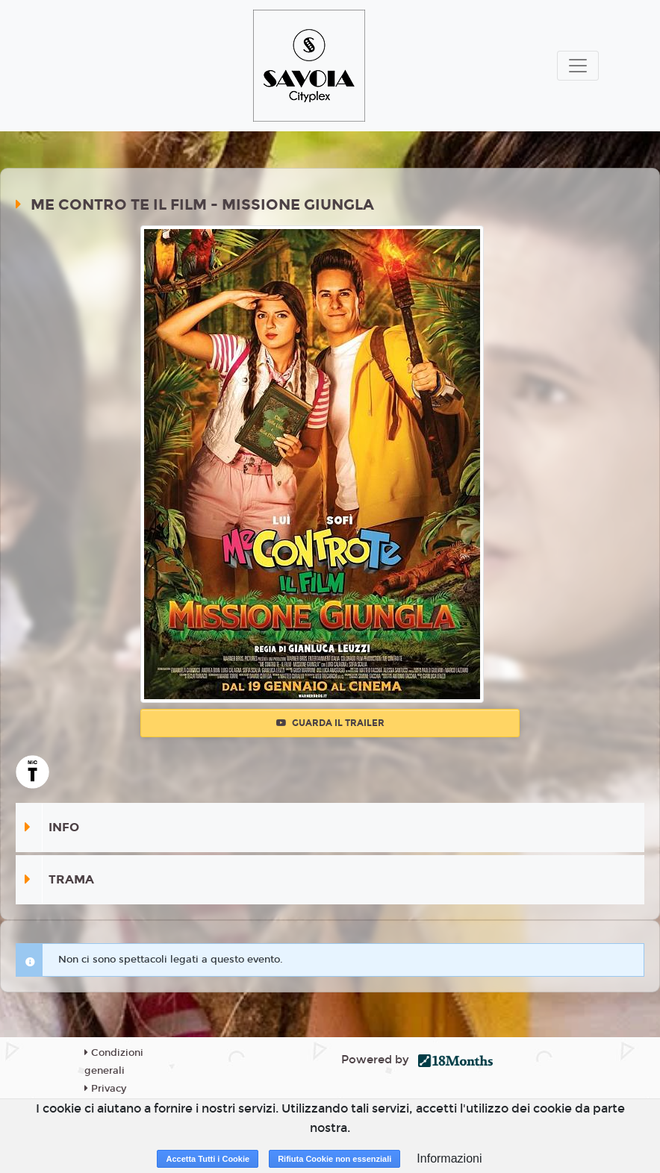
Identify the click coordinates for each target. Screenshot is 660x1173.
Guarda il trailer (330, 723)
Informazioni (449, 1158)
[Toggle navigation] (578, 66)
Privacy (105, 1089)
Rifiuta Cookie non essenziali (334, 1158)
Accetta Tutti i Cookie (207, 1158)
